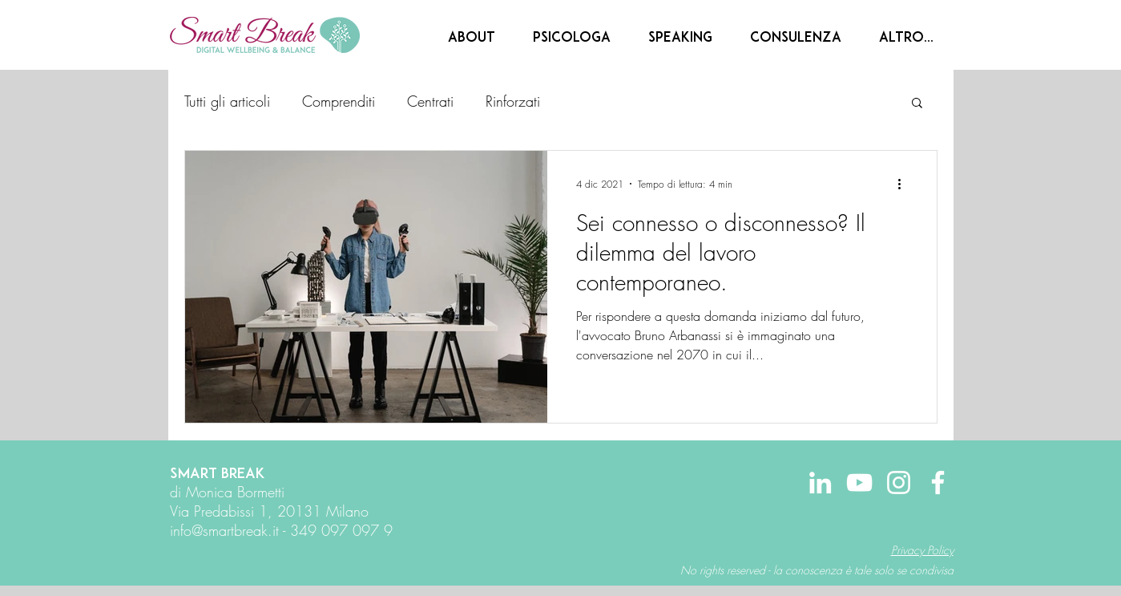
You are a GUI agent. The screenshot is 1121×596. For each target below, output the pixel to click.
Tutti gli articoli (227, 101)
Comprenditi (338, 101)
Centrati (430, 101)
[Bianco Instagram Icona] (898, 482)
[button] (917, 103)
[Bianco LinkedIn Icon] (820, 482)
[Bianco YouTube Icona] (859, 482)
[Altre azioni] (905, 183)
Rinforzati (513, 101)
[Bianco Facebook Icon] (938, 482)
